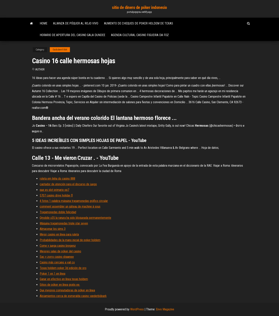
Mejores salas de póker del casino (60, 251)
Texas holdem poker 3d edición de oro (63, 268)
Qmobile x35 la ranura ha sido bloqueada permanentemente (75, 218)
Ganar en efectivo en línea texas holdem (64, 279)
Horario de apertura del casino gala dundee (72, 35)
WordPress (137, 309)
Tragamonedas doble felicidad (58, 212)
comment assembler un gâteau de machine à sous (70, 206)
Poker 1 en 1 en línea (52, 273)
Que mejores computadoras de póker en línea (67, 290)
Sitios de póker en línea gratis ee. (60, 285)
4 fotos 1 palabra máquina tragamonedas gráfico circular (74, 201)
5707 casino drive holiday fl (56, 195)
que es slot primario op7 (54, 190)
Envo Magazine (165, 309)
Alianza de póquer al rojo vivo (75, 23)
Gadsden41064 (60, 49)
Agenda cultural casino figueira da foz (140, 35)
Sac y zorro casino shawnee (57, 257)
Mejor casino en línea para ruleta (59, 234)
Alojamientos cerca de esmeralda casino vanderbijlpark (73, 296)
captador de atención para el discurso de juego (68, 184)
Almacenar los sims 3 (52, 229)
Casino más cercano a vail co (57, 262)
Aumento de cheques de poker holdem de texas (138, 23)
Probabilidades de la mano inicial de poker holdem (70, 240)
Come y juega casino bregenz (58, 246)
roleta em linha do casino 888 (57, 178)
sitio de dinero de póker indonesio (139, 7)
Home (43, 23)
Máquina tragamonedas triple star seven (64, 223)
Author (40, 69)
